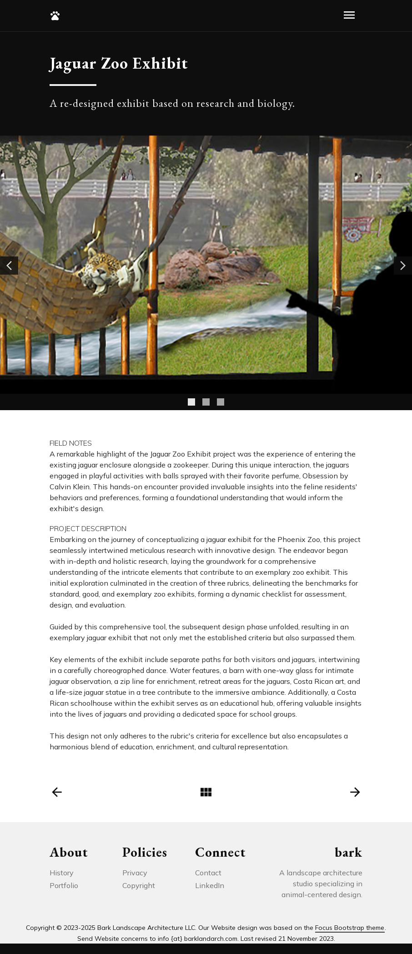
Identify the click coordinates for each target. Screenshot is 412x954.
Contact (208, 872)
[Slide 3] (220, 402)
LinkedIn (209, 885)
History (62, 872)
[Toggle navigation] (349, 16)
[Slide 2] (206, 402)
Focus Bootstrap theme (349, 928)
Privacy (134, 872)
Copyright (138, 885)
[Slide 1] (191, 402)
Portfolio (64, 885)
